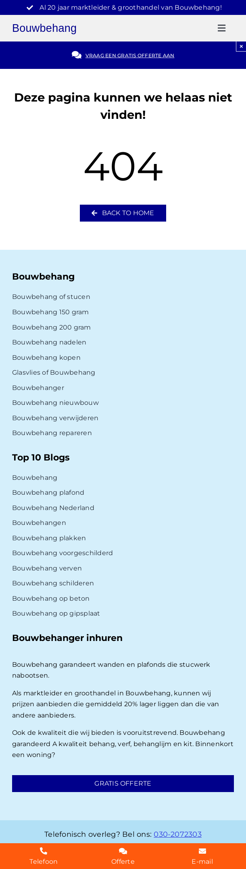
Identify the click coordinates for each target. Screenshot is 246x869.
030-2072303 (178, 834)
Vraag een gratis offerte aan (130, 55)
